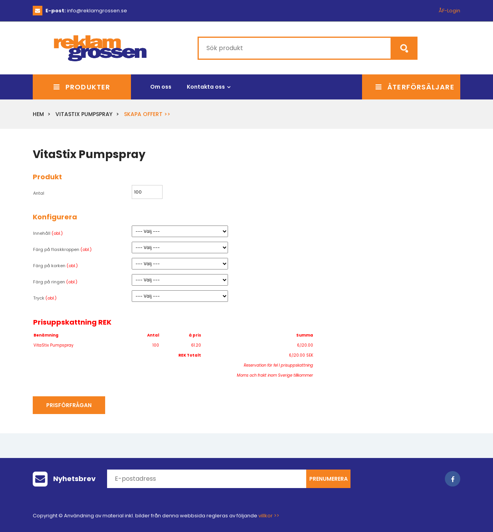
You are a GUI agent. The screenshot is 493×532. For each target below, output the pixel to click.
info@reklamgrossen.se (86, 10)
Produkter (82, 87)
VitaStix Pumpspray (83, 114)
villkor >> (268, 515)
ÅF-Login (449, 10)
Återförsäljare (415, 87)
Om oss (160, 87)
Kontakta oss (206, 87)
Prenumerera (328, 479)
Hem (38, 114)
